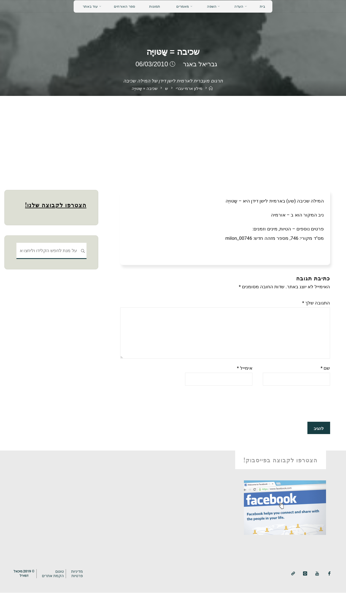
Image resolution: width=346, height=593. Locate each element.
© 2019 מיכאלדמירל (25, 573)
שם (325, 368)
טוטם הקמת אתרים (54, 573)
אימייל (244, 368)
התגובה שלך (316, 303)
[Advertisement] (173, 137)
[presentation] (288, 404)
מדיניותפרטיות (78, 573)
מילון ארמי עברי (188, 88)
